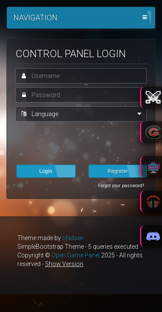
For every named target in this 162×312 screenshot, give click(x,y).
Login (45, 171)
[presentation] (81, 142)
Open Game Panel (75, 255)
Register (118, 171)
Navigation (35, 17)
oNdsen (73, 237)
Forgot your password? (121, 185)
